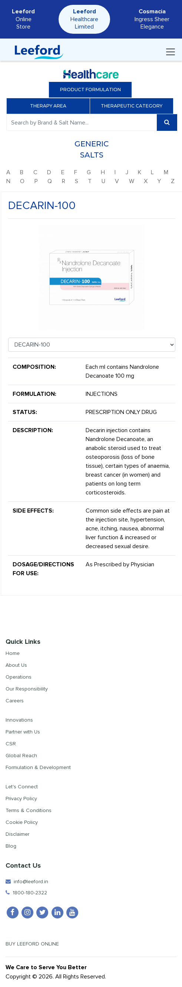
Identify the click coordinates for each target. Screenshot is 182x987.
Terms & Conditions (29, 810)
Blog (11, 846)
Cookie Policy (22, 822)
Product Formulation (90, 89)
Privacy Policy (21, 798)
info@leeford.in (27, 881)
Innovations (19, 720)
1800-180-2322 (26, 893)
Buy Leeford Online (39, 944)
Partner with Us (23, 732)
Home (13, 653)
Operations (19, 677)
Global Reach (21, 755)
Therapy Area (51, 106)
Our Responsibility (27, 689)
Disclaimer (17, 834)
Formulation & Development (38, 767)
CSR (11, 744)
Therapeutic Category (134, 106)
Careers (15, 701)
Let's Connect (22, 787)
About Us (16, 665)
